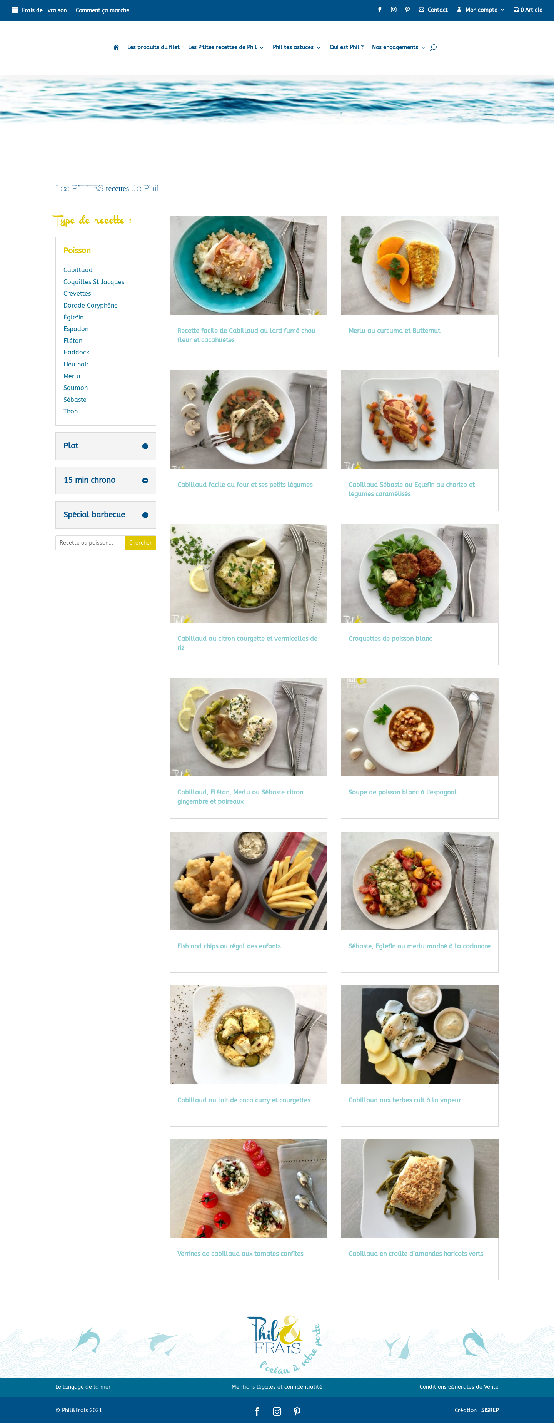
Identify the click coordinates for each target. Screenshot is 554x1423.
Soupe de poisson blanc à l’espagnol (403, 792)
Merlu (71, 376)
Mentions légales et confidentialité (277, 1387)
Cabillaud (78, 270)
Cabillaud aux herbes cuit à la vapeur (405, 1100)
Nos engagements (395, 47)
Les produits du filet (153, 47)
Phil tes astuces (293, 47)
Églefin (73, 317)
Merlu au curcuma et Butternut (394, 330)
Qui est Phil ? (347, 47)
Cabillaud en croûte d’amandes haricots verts (416, 1253)
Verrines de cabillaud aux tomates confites (240, 1253)
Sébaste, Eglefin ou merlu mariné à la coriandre (420, 946)
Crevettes (77, 293)
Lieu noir (75, 364)
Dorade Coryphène (90, 305)
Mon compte (481, 10)
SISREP (490, 1410)
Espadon (75, 329)
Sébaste (75, 399)
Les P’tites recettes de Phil (222, 47)
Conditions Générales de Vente (459, 1387)
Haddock (76, 352)
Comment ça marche (102, 10)
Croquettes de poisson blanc (390, 638)
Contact (438, 10)
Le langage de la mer (83, 1387)
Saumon (75, 387)
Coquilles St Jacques (93, 282)
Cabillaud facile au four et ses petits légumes (244, 484)
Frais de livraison (44, 10)
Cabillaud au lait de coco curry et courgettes (243, 1100)
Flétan (72, 340)
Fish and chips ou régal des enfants (228, 946)
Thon (70, 411)
